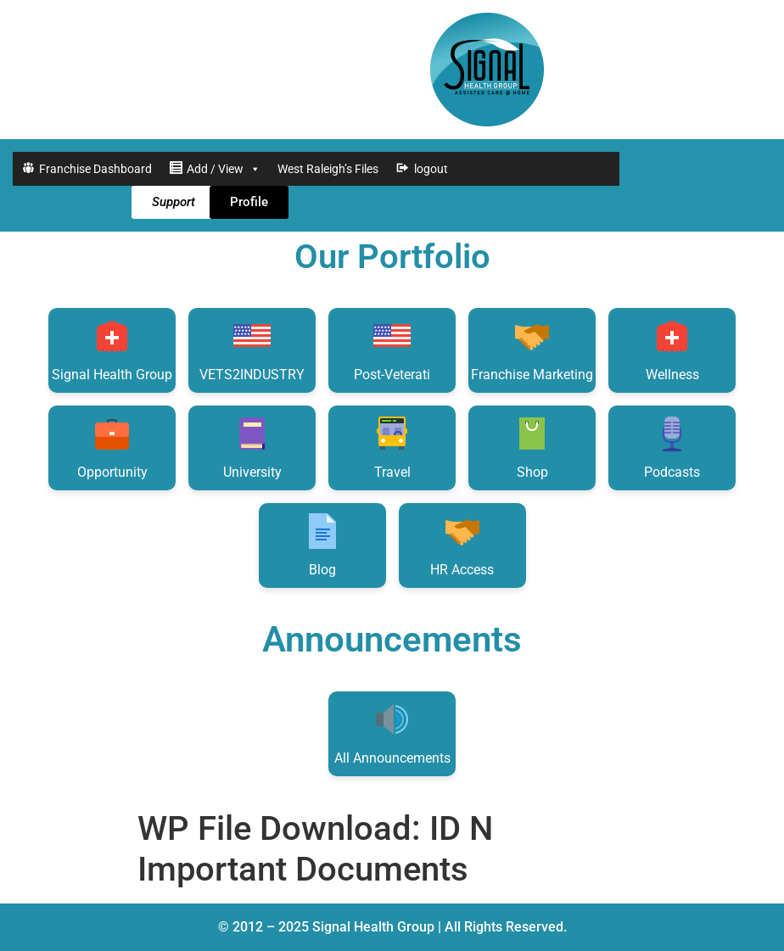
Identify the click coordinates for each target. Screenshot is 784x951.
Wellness (672, 349)
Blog (322, 544)
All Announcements (392, 732)
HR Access (462, 544)
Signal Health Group (112, 349)
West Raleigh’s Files (327, 169)
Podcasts (672, 446)
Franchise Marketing (532, 349)
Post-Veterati (392, 349)
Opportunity (112, 446)
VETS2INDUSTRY (252, 349)
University (252, 446)
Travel (392, 446)
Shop (532, 446)
